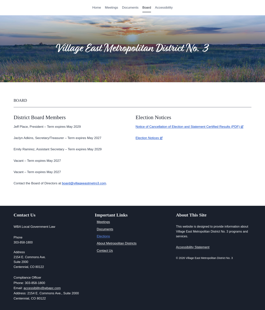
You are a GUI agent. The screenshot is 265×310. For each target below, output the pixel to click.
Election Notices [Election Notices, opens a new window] (149, 138)
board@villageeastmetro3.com (84, 183)
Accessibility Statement (192, 247)
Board (146, 7)
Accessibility (164, 7)
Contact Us (105, 250)
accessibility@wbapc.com (42, 288)
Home (96, 7)
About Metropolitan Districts (117, 243)
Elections (103, 236)
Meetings (111, 7)
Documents (130, 7)
